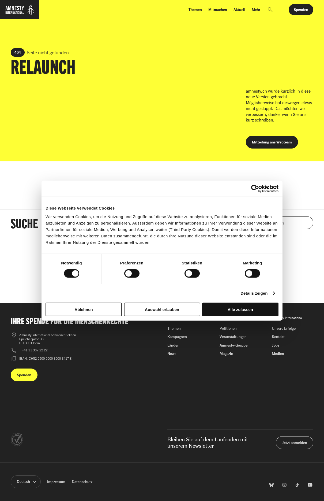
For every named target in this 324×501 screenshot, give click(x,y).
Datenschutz (82, 481)
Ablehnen (83, 309)
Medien (278, 353)
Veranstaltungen (233, 336)
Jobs (275, 345)
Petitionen (228, 328)
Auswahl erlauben (162, 309)
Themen (195, 9)
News (171, 353)
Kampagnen (177, 336)
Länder (173, 345)
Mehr (256, 9)
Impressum (56, 481)
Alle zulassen (240, 309)
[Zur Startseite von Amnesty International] (19, 13)
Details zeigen (254, 293)
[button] (270, 9)
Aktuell (239, 9)
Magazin (226, 353)
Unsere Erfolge (284, 328)
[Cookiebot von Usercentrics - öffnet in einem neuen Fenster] (255, 189)
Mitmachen (217, 9)
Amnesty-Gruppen (235, 345)
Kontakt (278, 336)
